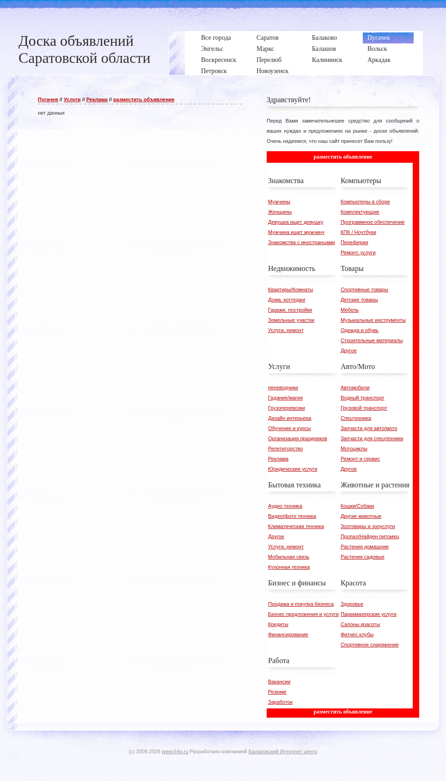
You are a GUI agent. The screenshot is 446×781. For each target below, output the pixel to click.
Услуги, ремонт (286, 330)
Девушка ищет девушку (296, 222)
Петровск (214, 71)
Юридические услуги (292, 469)
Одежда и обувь (360, 330)
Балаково (324, 37)
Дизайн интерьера (289, 418)
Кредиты (278, 624)
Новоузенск (272, 71)
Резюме (277, 692)
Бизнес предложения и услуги (303, 614)
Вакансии (279, 681)
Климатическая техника (296, 526)
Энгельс (212, 48)
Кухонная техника (289, 567)
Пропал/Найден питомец (370, 536)
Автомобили (355, 387)
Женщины (280, 212)
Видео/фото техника (292, 516)
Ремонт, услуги (358, 252)
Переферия (354, 242)
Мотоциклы (354, 448)
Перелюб (269, 59)
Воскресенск (218, 59)
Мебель (350, 310)
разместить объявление (144, 99)
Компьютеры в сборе (365, 201)
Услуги (72, 99)
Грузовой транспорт (364, 408)
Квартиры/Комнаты (290, 289)
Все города (216, 37)
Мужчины (279, 201)
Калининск (327, 59)
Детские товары (359, 299)
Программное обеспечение (373, 222)
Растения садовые (363, 557)
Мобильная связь (288, 557)
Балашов (324, 48)
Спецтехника (356, 418)
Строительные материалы (372, 340)
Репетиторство (285, 448)
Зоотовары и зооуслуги (368, 526)
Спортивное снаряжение (370, 644)
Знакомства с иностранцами (301, 242)
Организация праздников (297, 438)
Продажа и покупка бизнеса (301, 604)
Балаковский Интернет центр (283, 751)
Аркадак (379, 59)
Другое (349, 350)
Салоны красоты (360, 624)
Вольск (377, 48)
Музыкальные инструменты (373, 320)
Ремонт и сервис (360, 458)
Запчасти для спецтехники (372, 438)
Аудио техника (285, 506)
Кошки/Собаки (357, 506)
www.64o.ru (175, 751)
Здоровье (352, 604)
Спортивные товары (364, 289)
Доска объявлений (76, 40)
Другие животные (361, 516)
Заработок (280, 702)
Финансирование (288, 634)
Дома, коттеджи (286, 299)
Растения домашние (365, 546)
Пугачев (378, 37)
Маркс (265, 48)
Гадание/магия (285, 397)
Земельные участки (291, 320)
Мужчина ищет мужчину (296, 232)
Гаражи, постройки (290, 310)
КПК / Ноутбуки (358, 232)
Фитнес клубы (357, 634)
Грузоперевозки (286, 408)
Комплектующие (360, 212)
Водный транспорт (363, 397)
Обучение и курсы (289, 428)
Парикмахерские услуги (369, 614)
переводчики (283, 387)
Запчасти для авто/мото (369, 428)
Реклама (97, 99)
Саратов (268, 37)
